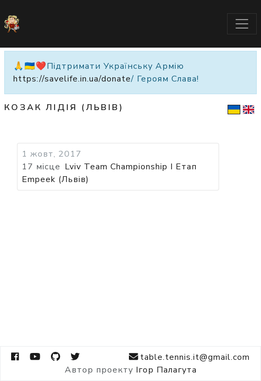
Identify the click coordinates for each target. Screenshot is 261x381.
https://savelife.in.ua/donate (72, 79)
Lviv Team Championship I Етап (131, 167)
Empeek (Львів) (55, 179)
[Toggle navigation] (242, 23)
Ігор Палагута (166, 370)
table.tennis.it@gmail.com (189, 357)
